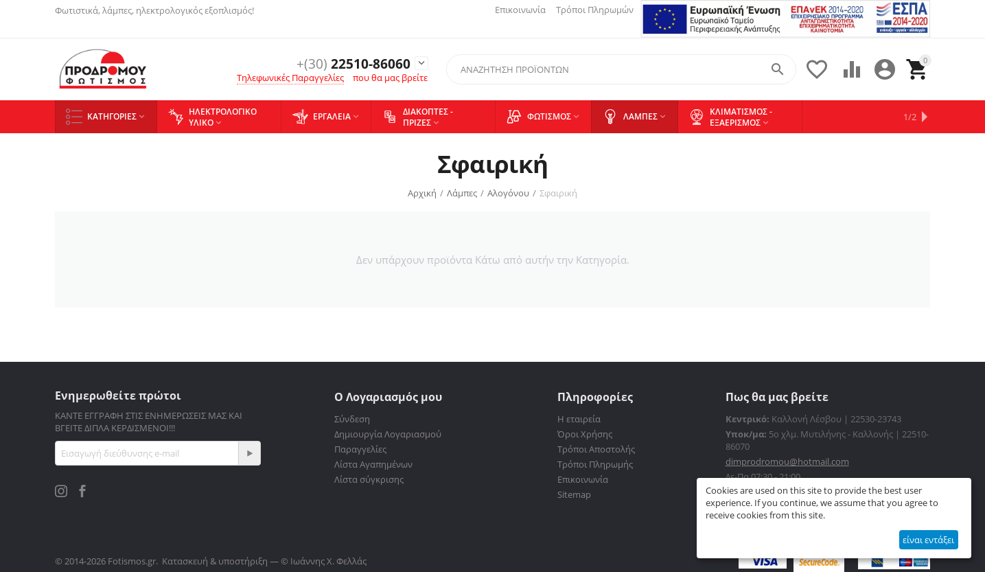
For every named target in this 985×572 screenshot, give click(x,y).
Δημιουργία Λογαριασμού (387, 434)
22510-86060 (348, 63)
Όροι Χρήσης (584, 434)
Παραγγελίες (360, 449)
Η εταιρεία (579, 419)
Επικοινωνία (520, 9)
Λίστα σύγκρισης (369, 479)
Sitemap (574, 494)
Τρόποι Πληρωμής (595, 464)
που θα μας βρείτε (390, 78)
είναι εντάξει (928, 540)
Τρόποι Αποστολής (596, 449)
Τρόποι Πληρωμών (595, 9)
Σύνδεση (352, 419)
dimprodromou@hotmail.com (787, 461)
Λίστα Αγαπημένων (373, 464)
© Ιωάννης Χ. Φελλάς (324, 561)
